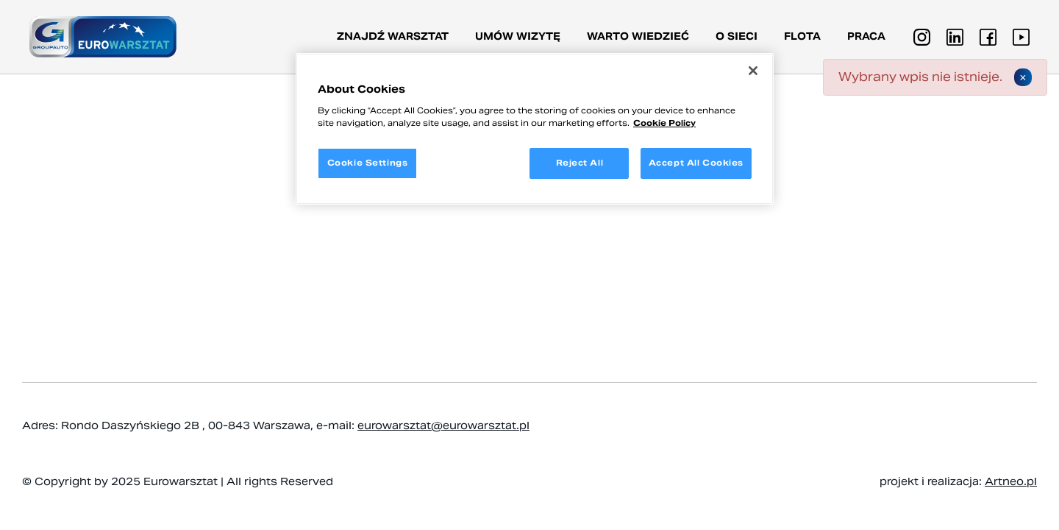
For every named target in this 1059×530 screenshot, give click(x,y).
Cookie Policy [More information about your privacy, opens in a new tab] (664, 123)
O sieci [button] (736, 36)
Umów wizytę (517, 36)
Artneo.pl (1011, 481)
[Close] (753, 70)
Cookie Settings (367, 163)
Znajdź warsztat (393, 36)
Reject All (580, 163)
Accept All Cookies (696, 163)
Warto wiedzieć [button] (638, 36)
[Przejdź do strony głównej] (102, 36)
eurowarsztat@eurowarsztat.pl (443, 425)
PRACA (866, 36)
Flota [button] (802, 36)
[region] (535, 129)
